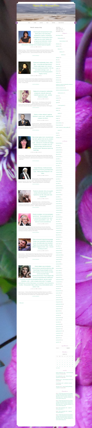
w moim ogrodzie (61, 105)
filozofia (57, 62)
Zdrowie (59, 49)
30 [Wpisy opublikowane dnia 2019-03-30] (69, 366)
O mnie (35, 22)
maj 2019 (57, 288)
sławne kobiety (58, 122)
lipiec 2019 (58, 284)
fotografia (57, 66)
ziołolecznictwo (60, 93)
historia (57, 71)
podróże (57, 108)
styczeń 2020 (58, 272)
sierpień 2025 (58, 152)
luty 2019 (57, 295)
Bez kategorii (61, 22)
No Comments (39, 75)
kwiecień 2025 (58, 161)
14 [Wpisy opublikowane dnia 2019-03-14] (64, 362)
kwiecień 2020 (58, 268)
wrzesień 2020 (58, 257)
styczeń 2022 (58, 223)
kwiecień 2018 (58, 317)
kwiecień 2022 (58, 217)
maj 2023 (57, 196)
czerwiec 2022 (58, 212)
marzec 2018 (58, 319)
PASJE (47, 22)
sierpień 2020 (58, 259)
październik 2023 (59, 187)
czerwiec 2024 (58, 176)
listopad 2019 (58, 277)
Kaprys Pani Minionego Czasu (46, 5)
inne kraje (58, 75)
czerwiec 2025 (58, 156)
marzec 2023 (58, 201)
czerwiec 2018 (58, 313)
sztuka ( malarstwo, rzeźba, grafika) (62, 127)
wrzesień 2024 (58, 172)
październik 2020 (59, 255)
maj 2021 (57, 239)
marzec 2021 (58, 243)
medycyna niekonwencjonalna (61, 90)
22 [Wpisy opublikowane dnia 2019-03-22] (67, 364)
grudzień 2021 (58, 225)
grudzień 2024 (58, 170)
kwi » (59, 368)
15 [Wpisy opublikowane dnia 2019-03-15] (67, 362)
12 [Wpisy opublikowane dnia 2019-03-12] (59, 362)
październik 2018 (59, 304)
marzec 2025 (58, 163)
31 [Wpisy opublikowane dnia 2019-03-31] (72, 366)
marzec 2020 (58, 270)
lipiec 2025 (58, 154)
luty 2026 (57, 145)
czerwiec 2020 (58, 263)
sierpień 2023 (58, 190)
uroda (57, 135)
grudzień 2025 (58, 149)
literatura (57, 79)
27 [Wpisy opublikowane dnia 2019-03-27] (62, 366)
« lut (57, 368)
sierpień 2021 (58, 232)
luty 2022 (57, 221)
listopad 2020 (58, 252)
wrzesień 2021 (58, 230)
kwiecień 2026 (58, 143)
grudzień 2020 (58, 250)
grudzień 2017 (58, 326)
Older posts (21, 302)
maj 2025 (57, 158)
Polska (57, 110)
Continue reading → (36, 55)
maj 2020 (57, 266)
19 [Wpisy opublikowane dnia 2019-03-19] (59, 364)
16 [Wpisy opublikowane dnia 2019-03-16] (69, 362)
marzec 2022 (58, 219)
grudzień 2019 (58, 275)
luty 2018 (57, 322)
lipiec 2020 (58, 261)
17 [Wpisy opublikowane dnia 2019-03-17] (72, 362)
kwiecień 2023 (58, 199)
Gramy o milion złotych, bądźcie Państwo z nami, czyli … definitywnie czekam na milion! (43, 116)
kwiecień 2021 (58, 241)
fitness (57, 64)
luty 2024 (57, 183)
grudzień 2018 (58, 299)
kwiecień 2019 (58, 290)
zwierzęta (57, 137)
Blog (29, 22)
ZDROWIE (53, 22)
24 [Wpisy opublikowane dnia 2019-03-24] (72, 364)
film (56, 59)
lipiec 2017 (58, 337)
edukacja (57, 46)
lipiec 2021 (58, 234)
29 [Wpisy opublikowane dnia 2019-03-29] (67, 366)
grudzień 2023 (58, 185)
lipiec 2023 (58, 192)
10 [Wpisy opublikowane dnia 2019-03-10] (72, 360)
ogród (57, 102)
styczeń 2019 (58, 297)
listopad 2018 (58, 301)
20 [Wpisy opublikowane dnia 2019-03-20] (62, 364)
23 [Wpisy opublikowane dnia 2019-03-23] (69, 364)
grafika (57, 68)
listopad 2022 (58, 208)
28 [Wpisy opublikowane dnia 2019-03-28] (64, 366)
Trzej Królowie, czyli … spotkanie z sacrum (63, 383)
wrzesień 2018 (58, 306)
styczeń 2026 (58, 147)
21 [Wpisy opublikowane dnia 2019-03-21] (64, 364)
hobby (57, 73)
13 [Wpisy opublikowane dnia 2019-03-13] (62, 362)
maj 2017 (57, 342)
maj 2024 (57, 178)
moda (57, 95)
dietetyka (57, 43)
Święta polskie (60, 38)
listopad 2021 (58, 228)
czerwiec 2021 (58, 237)
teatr (57, 133)
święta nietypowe (62, 41)
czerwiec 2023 (58, 194)
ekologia (57, 57)
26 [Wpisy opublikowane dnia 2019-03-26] (59, 366)
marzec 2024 (58, 181)
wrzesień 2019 (58, 281)
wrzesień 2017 (58, 333)
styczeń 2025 (58, 167)
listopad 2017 (58, 328)
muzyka (57, 98)
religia (57, 118)
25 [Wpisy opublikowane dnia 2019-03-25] (57, 366)
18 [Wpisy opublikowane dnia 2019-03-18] (57, 364)
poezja (59, 130)
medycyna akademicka (60, 87)
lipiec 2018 (58, 310)
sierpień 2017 (58, 335)
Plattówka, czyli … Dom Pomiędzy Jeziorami (64, 379)
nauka (57, 100)
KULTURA (41, 22)
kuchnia (57, 77)
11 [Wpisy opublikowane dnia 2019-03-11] (57, 362)
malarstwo (58, 82)
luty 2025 (57, 165)
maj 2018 (57, 315)
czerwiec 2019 (58, 286)
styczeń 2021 (58, 248)
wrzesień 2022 (58, 210)
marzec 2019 (58, 293)
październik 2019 (59, 279)
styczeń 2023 (58, 203)
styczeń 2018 (58, 324)
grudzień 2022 (58, 205)
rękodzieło (58, 116)
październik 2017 (59, 331)
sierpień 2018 (58, 308)
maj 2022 (57, 214)
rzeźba (57, 120)
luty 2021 (57, 246)
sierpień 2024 (58, 174)
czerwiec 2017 (58, 339)
